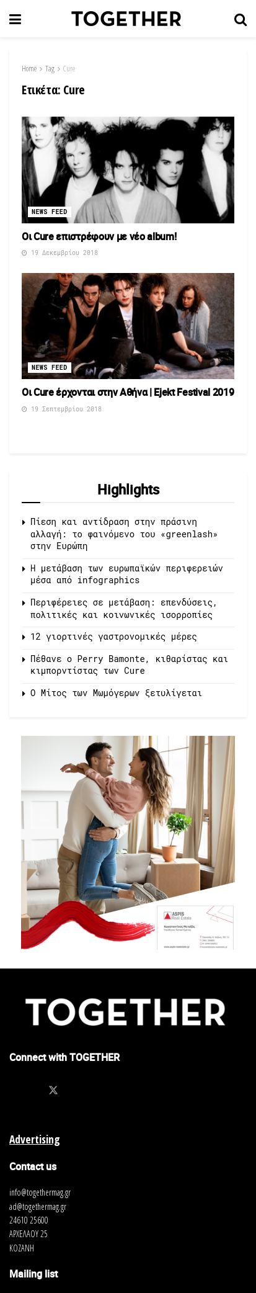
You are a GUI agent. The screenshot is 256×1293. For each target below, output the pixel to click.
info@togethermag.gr (40, 1192)
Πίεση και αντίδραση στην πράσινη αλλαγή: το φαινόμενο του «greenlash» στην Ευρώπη (124, 534)
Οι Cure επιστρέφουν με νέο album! (99, 236)
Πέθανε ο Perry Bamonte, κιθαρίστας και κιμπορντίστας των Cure (129, 665)
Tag (50, 68)
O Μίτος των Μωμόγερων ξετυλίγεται (116, 693)
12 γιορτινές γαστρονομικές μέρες (113, 636)
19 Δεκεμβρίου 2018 (60, 253)
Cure (69, 68)
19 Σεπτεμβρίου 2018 (62, 409)
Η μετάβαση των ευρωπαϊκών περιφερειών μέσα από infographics (126, 574)
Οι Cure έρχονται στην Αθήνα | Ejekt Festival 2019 (128, 392)
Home (29, 68)
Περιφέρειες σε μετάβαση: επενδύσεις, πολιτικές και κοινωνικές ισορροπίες (124, 608)
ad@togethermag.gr (37, 1206)
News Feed (50, 212)
